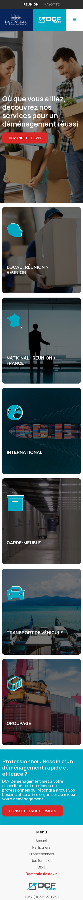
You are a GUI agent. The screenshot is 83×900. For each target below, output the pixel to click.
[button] (74, 19)
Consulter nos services (32, 811)
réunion (31, 4)
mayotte (52, 4)
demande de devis (25, 138)
